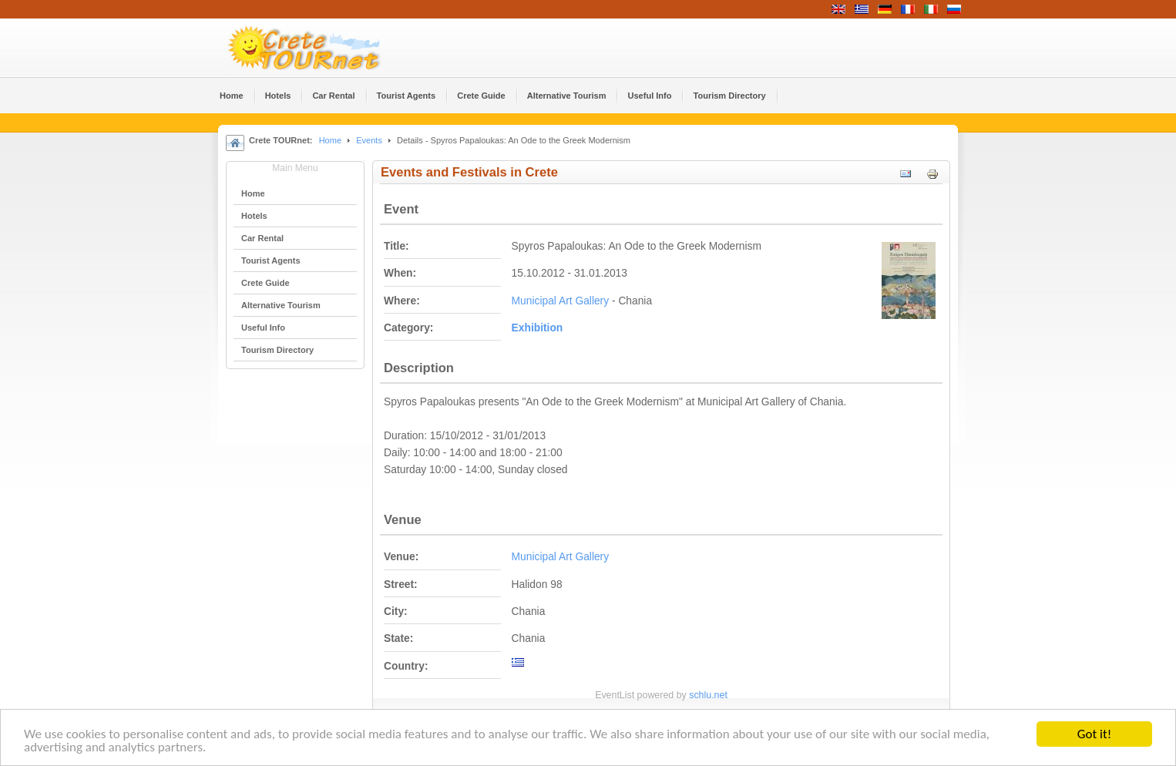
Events (369, 140)
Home (330, 140)
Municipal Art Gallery (561, 301)
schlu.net (708, 695)
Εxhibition (537, 328)
